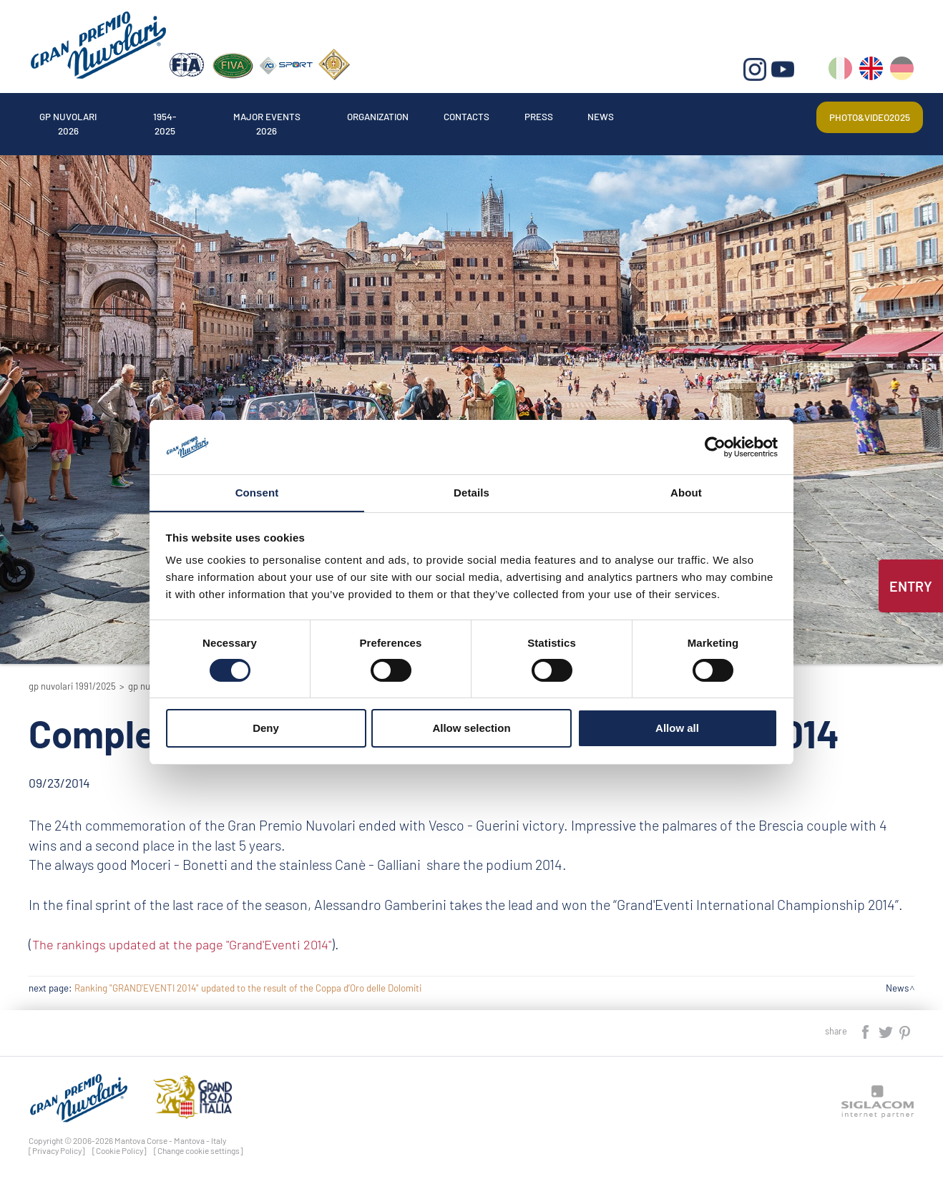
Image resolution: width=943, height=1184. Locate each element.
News (656, 117)
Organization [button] (411, 117)
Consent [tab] (257, 492)
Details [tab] (471, 492)
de (902, 72)
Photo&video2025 (865, 117)
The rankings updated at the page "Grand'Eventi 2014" (191, 943)
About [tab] (686, 492)
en (872, 72)
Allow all (677, 729)
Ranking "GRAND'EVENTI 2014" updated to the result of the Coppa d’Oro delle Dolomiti (247, 988)
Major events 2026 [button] (290, 117)
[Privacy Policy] (57, 1150)
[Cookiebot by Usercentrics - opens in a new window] (715, 446)
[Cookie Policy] (119, 1150)
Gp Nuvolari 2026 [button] (73, 117)
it (841, 72)
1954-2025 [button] (179, 117)
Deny (266, 729)
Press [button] (588, 117)
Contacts (509, 117)
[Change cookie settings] (198, 1150)
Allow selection (471, 729)
